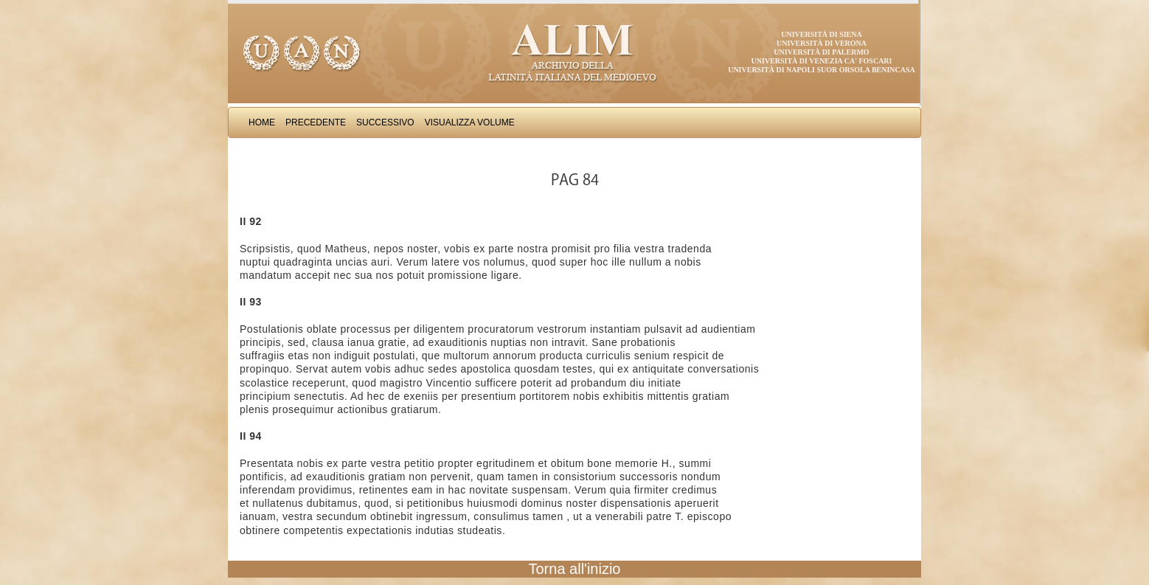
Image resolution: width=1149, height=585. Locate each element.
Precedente (315, 122)
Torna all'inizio (575, 569)
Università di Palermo (821, 52)
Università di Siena (821, 34)
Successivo (385, 122)
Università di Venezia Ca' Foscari (821, 61)
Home (262, 122)
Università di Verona (822, 43)
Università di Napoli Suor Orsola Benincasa (821, 70)
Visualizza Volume (470, 122)
